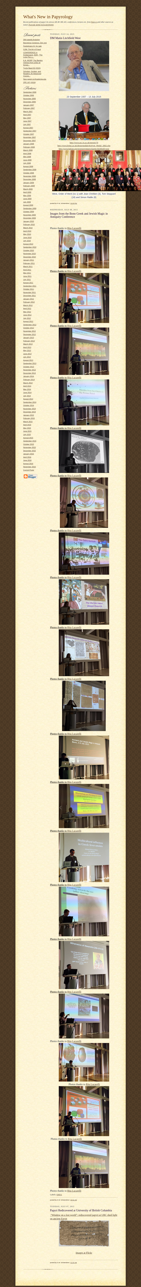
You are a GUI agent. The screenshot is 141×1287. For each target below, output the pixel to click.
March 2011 (28, 266)
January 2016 (28, 454)
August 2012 (28, 321)
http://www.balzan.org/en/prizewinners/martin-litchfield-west (84, 149)
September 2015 (29, 441)
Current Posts (28, 470)
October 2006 (28, 95)
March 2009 (28, 189)
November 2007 (29, 137)
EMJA (59, 1194)
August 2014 (28, 399)
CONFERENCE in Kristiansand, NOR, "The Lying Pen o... (33, 55)
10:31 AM (73, 1200)
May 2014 (27, 389)
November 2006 (29, 99)
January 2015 (28, 415)
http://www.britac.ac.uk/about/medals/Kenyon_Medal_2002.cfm (84, 145)
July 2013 (27, 357)
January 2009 (28, 183)
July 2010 (27, 241)
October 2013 (28, 367)
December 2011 (29, 296)
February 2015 (29, 418)
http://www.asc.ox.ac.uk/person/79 (84, 142)
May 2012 (27, 312)
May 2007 (27, 118)
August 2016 (28, 464)
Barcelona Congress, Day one (35, 43)
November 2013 (29, 370)
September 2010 (29, 247)
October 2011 (28, 289)
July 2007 (27, 124)
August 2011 (28, 283)
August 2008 (28, 166)
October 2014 (28, 405)
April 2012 (27, 308)
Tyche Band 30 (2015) (32, 68)
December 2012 (29, 334)
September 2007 (29, 131)
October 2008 (28, 173)
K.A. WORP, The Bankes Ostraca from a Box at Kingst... (33, 62)
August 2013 (28, 360)
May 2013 (27, 350)
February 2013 (29, 341)
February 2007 (29, 108)
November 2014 (29, 409)
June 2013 (27, 354)
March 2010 (28, 228)
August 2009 (28, 205)
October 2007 (28, 134)
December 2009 (29, 218)
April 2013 (27, 347)
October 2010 (28, 250)
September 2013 (29, 363)
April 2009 (27, 192)
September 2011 (29, 286)
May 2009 (27, 195)
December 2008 (29, 179)
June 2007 (27, 121)
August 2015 (28, 438)
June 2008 (27, 160)
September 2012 (29, 325)
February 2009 (29, 186)
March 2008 (28, 150)
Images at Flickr (84, 1252)
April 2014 (27, 386)
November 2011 (29, 292)
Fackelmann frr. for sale (32, 46)
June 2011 (27, 276)
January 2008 (28, 144)
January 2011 (28, 260)
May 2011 (27, 273)
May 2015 (27, 428)
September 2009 (29, 208)
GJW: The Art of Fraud (32, 49)
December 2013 (29, 373)
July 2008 (27, 163)
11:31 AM (73, 1262)
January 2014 (28, 376)
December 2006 (29, 102)
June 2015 (27, 431)
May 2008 (27, 157)
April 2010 (27, 231)
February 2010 (29, 224)
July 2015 (27, 434)
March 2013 (28, 344)
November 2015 (29, 447)
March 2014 (28, 383)
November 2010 (29, 254)
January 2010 (28, 221)
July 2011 (27, 279)
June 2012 (27, 315)
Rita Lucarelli (74, 228)
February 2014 (29, 380)
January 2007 (28, 105)
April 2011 (27, 270)
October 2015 (28, 444)
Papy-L (94, 22)
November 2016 (29, 467)
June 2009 (27, 199)
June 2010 (27, 237)
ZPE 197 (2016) (29, 82)
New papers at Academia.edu (34, 79)
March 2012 (28, 305)
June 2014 (27, 392)
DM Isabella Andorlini (31, 40)
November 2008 (29, 176)
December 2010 (29, 257)
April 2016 (27, 457)
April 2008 (27, 153)
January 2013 (28, 338)
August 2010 (28, 244)
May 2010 (27, 234)
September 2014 (29, 402)
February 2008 (29, 147)
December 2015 (29, 451)
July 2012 (27, 318)
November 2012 (29, 331)
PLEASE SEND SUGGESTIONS (41, 25)
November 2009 (29, 215)
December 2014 (29, 412)
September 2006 (29, 92)
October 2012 (28, 328)
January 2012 (28, 299)
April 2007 (27, 115)
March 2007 (28, 111)
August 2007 (28, 128)
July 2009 (27, 202)
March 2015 (28, 422)
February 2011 (29, 263)
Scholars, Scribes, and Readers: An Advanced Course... (32, 73)
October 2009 (28, 212)
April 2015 (27, 425)
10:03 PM (73, 203)
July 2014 (27, 396)
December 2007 (29, 141)
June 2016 (27, 460)
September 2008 (29, 170)
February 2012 (29, 302)
